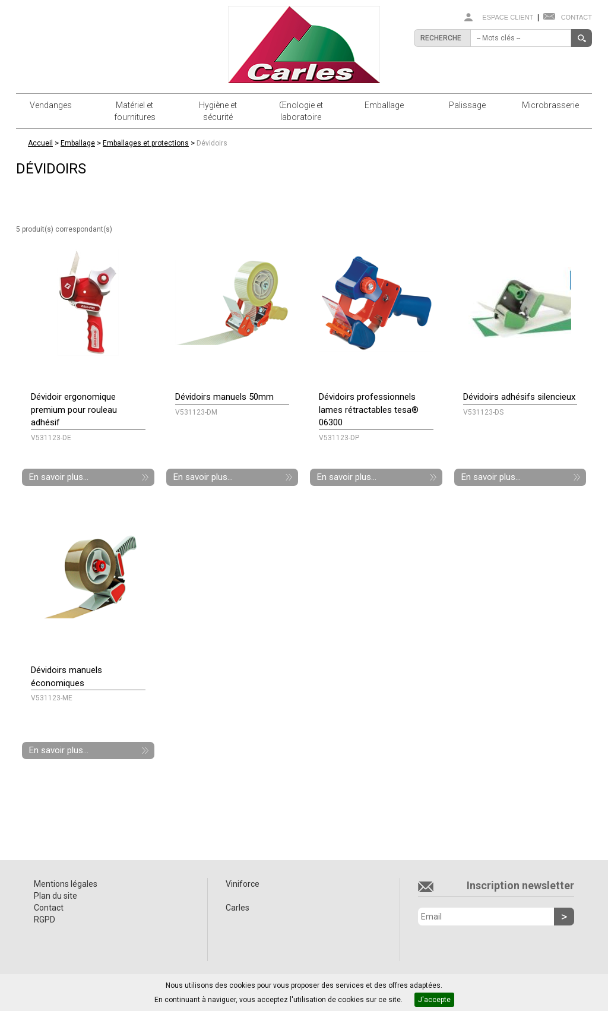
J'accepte (434, 1000)
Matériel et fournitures (135, 111)
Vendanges (51, 105)
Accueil (40, 143)
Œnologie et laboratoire (301, 111)
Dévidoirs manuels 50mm (224, 396)
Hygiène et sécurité (218, 111)
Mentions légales (65, 884)
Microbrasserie (550, 105)
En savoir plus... (58, 477)
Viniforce (242, 884)
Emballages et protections (146, 143)
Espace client (507, 17)
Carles (237, 907)
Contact (576, 17)
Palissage (467, 105)
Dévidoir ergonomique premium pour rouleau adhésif (74, 409)
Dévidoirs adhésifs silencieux (519, 396)
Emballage (384, 105)
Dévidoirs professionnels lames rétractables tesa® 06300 (369, 409)
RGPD (44, 919)
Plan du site (55, 896)
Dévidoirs (212, 143)
